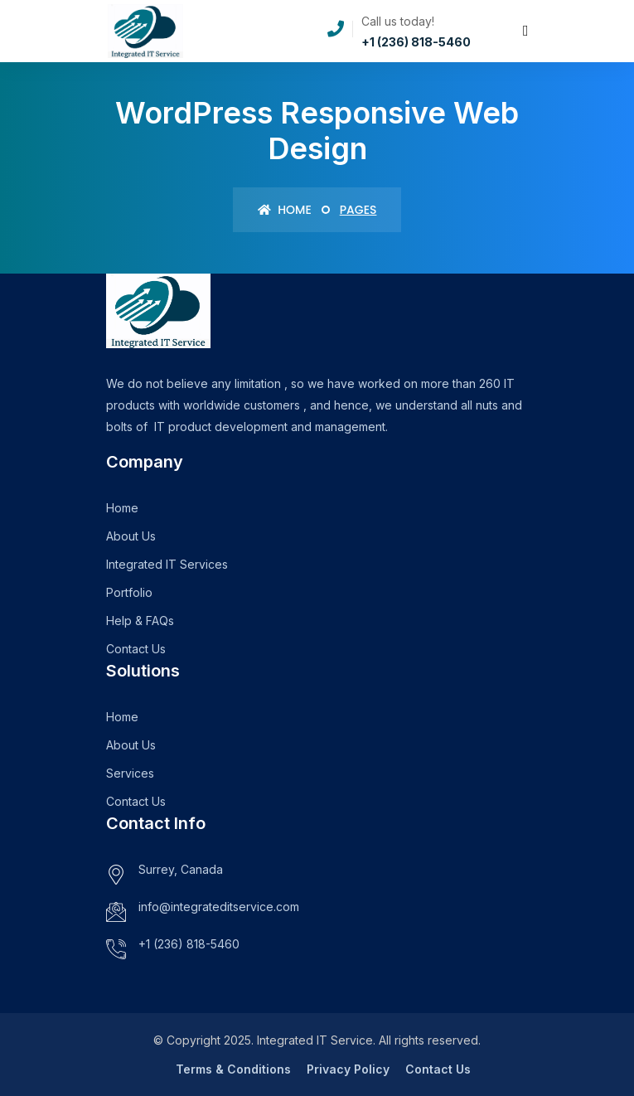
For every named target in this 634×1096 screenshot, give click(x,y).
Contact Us (136, 649)
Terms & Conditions (233, 1069)
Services (130, 773)
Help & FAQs (140, 620)
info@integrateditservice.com (218, 907)
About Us (131, 536)
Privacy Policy (348, 1069)
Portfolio (129, 592)
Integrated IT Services (167, 564)
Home (285, 209)
